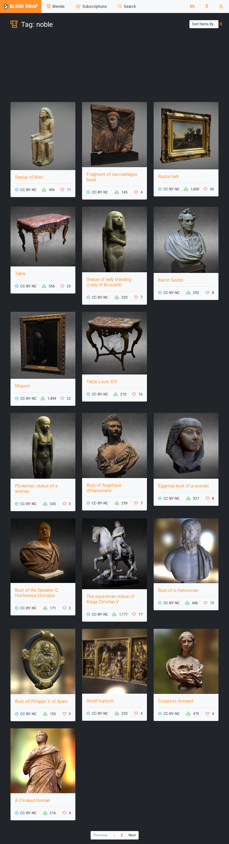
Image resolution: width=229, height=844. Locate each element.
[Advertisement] (114, 66)
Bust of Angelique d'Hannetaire (104, 488)
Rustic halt (168, 176)
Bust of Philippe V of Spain (41, 701)
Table (20, 273)
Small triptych (100, 701)
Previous (100, 835)
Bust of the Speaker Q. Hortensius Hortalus (37, 592)
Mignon (22, 386)
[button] (207, 6)
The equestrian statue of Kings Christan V (111, 599)
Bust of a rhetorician (178, 590)
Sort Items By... (205, 24)
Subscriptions (91, 6)
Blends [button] (56, 6)
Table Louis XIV (102, 381)
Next (132, 835)
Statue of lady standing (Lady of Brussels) (109, 282)
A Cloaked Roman (32, 800)
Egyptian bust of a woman (183, 486)
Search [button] (127, 6)
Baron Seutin (170, 280)
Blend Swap (21, 6)
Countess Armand (175, 701)
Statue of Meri (29, 177)
